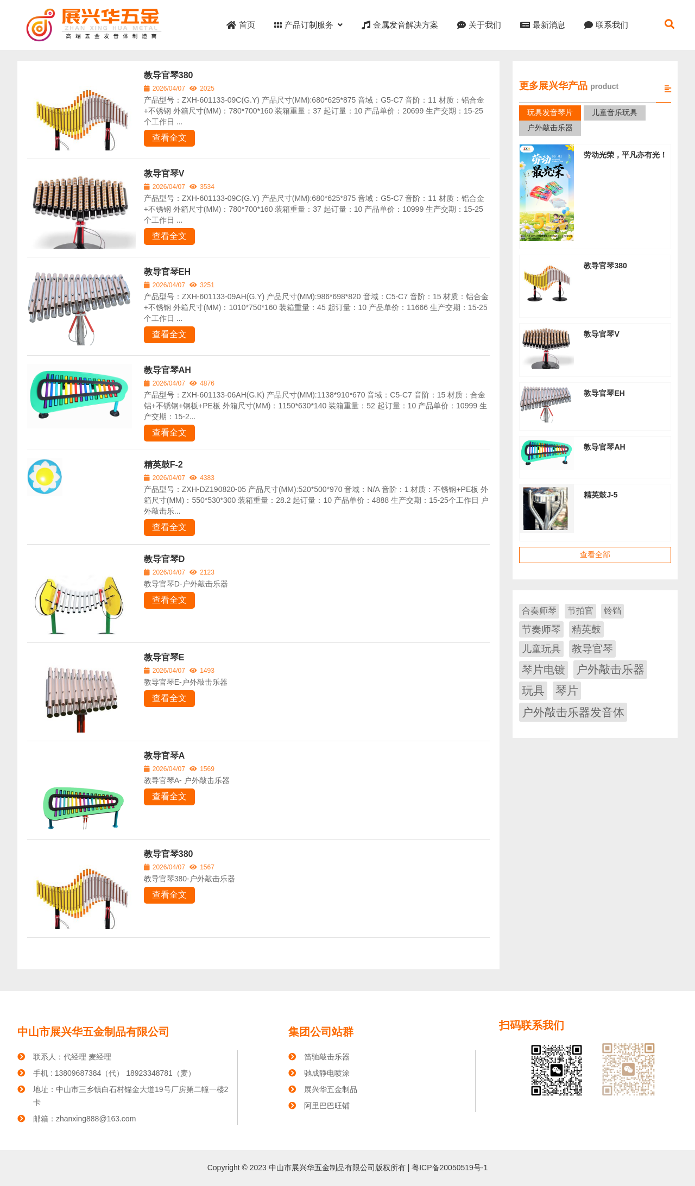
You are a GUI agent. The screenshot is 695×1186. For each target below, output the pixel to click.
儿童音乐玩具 (614, 112)
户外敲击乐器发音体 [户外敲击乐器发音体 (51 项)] (573, 712)
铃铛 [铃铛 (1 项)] (612, 610)
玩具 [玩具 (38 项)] (533, 690)
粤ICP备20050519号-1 (448, 1167)
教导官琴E (164, 657)
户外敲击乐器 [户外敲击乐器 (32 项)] (610, 669)
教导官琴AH (167, 370)
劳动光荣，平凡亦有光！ (625, 154)
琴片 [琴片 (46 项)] (566, 690)
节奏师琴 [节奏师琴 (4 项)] (541, 629)
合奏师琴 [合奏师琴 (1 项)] (539, 610)
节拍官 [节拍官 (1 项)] (580, 610)
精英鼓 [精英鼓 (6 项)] (586, 629)
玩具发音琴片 (550, 112)
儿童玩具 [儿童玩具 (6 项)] (541, 649)
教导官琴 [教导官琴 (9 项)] (592, 648)
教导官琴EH (167, 271)
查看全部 (595, 554)
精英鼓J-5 (600, 494)
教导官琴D (164, 559)
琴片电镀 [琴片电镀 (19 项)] (543, 670)
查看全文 (169, 137)
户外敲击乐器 (550, 127)
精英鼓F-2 (163, 464)
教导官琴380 (168, 75)
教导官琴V (164, 173)
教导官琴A (164, 755)
